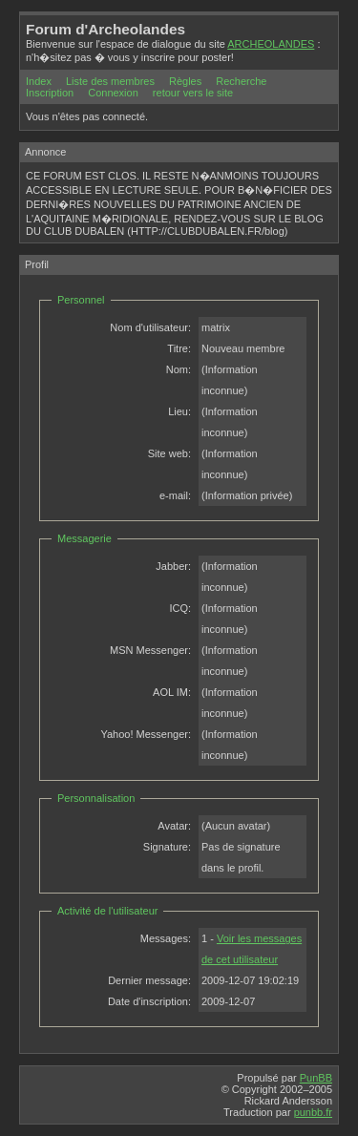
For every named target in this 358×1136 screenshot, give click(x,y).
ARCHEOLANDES (270, 44)
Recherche (241, 81)
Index (39, 81)
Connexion (113, 92)
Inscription (50, 92)
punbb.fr (313, 1112)
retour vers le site (193, 92)
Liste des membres (110, 81)
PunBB (316, 1077)
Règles (185, 81)
